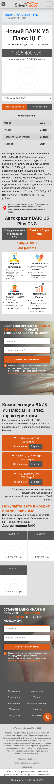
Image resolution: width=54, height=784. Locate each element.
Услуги (36, 697)
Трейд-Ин (14, 709)
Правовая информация (27, 759)
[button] (15, 438)
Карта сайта (27, 767)
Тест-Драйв (14, 715)
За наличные (20, 446)
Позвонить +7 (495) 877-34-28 (27, 780)
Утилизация (37, 691)
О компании (14, 697)
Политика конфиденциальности (27, 763)
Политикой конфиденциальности (24, 373)
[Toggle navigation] (49, 4)
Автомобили (14, 691)
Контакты (37, 715)
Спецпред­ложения (36, 703)
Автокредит (14, 703)
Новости (36, 709)
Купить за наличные (14, 107)
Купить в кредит (39, 107)
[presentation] (25, 390)
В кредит (36, 446)
